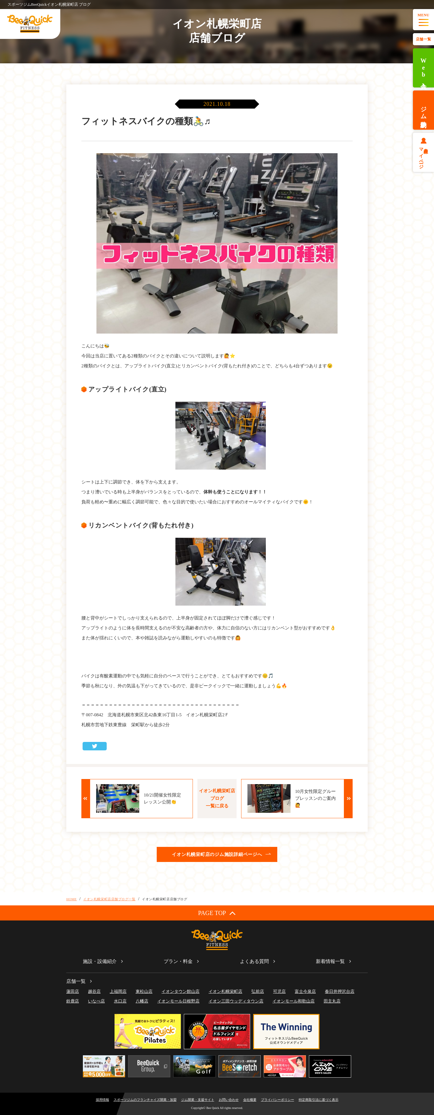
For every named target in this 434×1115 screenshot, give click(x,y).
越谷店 (94, 991)
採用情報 (102, 1099)
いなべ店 (96, 1001)
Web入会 (423, 68)
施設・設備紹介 (100, 961)
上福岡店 (118, 991)
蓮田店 (72, 991)
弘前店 (257, 991)
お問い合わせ (229, 1099)
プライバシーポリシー (277, 1099)
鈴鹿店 (72, 1001)
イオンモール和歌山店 (293, 1001)
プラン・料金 (178, 961)
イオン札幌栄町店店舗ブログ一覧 (109, 899)
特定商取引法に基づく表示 (318, 1099)
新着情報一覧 (330, 961)
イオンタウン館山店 (181, 991)
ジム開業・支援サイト (197, 1099)
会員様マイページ (423, 156)
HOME (71, 899)
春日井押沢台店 (339, 991)
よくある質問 (254, 961)
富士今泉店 (305, 991)
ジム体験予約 (423, 110)
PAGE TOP (217, 913)
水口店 (120, 1001)
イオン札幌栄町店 (225, 991)
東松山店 (144, 991)
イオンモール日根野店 (178, 1001)
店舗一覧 (423, 39)
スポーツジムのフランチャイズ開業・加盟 (145, 1099)
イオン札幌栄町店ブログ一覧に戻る (217, 798)
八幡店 (142, 1001)
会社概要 (249, 1099)
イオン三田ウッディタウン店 (236, 1001)
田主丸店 (332, 1001)
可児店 (279, 991)
